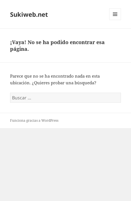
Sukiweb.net (29, 14)
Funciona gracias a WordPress (34, 120)
